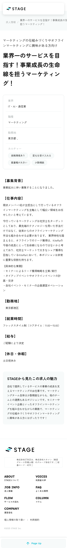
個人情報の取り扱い (14, 519)
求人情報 (11, 22)
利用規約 (34, 519)
